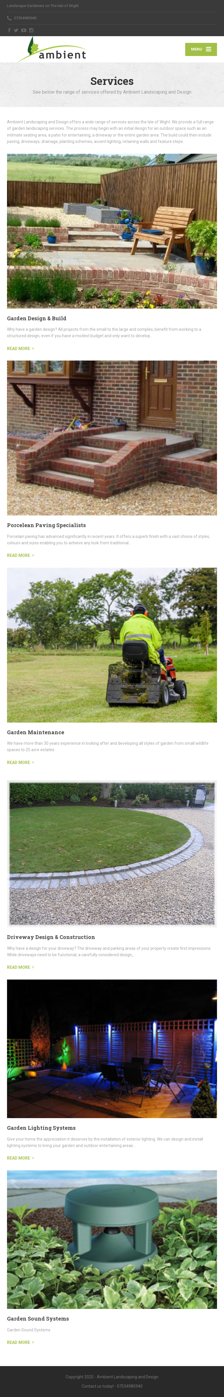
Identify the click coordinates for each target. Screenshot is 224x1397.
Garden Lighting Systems (41, 1127)
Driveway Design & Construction (51, 936)
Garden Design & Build (36, 318)
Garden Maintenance (35, 732)
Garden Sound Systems (38, 1318)
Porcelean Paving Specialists (46, 525)
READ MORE (18, 348)
